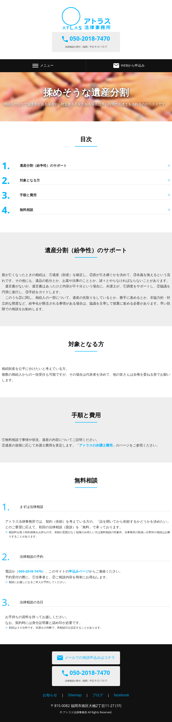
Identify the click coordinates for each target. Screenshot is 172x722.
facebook (121, 695)
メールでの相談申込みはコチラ (86, 658)
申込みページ (79, 571)
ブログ (97, 695)
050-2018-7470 (30, 571)
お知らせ (50, 695)
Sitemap (75, 695)
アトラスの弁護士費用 (96, 445)
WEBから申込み (129, 66)
